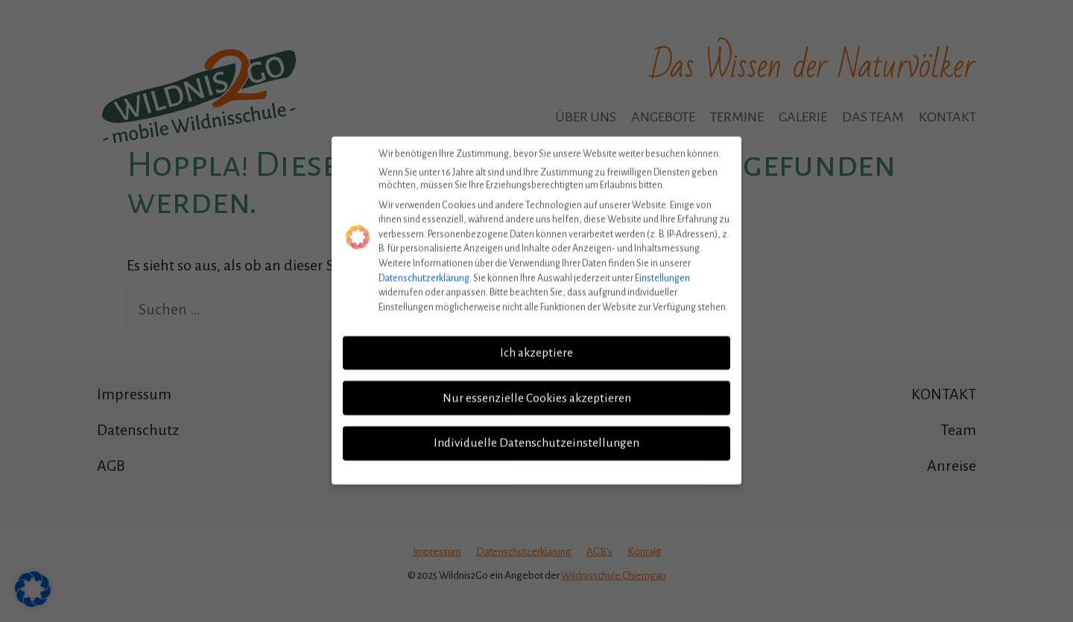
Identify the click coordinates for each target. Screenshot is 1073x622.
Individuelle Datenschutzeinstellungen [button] (536, 435)
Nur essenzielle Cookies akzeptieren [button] (537, 389)
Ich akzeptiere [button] (536, 344)
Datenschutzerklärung (424, 269)
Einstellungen (662, 269)
